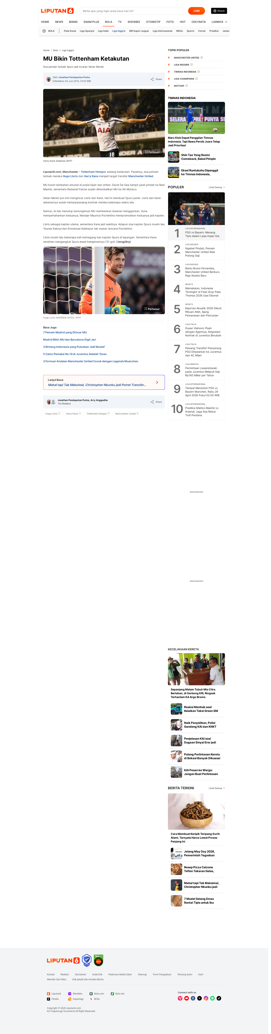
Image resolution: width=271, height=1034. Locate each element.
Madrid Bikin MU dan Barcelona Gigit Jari (69, 339)
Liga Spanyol (87, 30)
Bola (108, 21)
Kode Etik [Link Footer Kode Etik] (97, 974)
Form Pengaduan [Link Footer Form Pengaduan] (162, 974)
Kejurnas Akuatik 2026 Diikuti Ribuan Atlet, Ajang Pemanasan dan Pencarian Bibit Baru (203, 314)
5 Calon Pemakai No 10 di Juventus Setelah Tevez (75, 354)
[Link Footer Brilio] (97, 999)
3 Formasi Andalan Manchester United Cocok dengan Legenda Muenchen (90, 361)
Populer (176, 187)
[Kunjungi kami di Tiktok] (219, 998)
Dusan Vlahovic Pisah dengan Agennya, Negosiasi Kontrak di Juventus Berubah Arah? (203, 333)
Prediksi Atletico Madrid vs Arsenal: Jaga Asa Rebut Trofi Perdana (201, 411)
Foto (170, 21)
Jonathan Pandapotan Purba (74, 77)
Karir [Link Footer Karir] (200, 974)
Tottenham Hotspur (93, 171)
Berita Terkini (181, 788)
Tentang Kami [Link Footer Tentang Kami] (184, 974)
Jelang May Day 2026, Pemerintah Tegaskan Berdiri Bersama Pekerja (201, 855)
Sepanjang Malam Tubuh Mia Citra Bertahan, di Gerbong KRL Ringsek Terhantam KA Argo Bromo (193, 693)
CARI (196, 10)
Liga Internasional (162, 30)
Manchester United (140, 176)
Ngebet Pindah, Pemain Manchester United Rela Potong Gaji (200, 252)
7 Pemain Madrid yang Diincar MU (65, 332)
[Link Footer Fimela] (54, 999)
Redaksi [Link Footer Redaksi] (65, 974)
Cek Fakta (199, 21)
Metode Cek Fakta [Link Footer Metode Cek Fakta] (56, 979)
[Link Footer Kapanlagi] (75, 999)
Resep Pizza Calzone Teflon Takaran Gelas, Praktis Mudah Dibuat (199, 871)
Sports (190, 30)
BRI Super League (139, 30)
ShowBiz (134, 21)
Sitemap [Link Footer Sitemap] (142, 974)
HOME (45, 21)
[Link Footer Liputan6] (63, 960)
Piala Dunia (70, 30)
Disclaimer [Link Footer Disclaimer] (80, 974)
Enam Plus (91, 21)
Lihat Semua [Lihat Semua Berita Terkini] (215, 788)
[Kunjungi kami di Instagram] (206, 998)
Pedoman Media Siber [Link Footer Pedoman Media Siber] (120, 974)
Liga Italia (103, 30)
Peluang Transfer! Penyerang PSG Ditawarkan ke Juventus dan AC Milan (203, 351)
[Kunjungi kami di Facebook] (193, 998)
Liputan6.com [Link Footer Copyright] (73, 1008)
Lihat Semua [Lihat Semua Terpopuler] (215, 187)
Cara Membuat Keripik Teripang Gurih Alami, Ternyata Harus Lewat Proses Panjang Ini (195, 837)
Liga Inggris (119, 30)
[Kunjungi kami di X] (199, 998)
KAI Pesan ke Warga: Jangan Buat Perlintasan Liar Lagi (201, 774)
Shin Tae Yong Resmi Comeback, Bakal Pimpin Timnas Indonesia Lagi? (198, 158)
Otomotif (153, 21)
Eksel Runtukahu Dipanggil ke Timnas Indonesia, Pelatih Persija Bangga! (199, 174)
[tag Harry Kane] (73, 414)
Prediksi (214, 30)
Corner (202, 30)
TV (120, 21)
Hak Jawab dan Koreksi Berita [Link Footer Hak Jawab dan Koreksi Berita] (88, 979)
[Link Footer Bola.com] (97, 993)
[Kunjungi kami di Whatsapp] (212, 998)
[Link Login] (219, 11)
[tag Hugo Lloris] (53, 414)
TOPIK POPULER (178, 50)
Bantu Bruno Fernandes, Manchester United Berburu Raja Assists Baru (202, 272)
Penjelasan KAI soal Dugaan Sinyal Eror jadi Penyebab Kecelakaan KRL (202, 742)
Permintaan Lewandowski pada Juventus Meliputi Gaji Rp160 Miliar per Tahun (202, 371)
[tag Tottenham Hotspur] (98, 414)
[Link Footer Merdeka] (75, 993)
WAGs (179, 30)
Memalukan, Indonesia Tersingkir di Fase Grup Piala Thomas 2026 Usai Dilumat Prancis (203, 294)
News (59, 21)
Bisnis (73, 21)
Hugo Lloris (70, 176)
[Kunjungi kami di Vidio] (180, 998)
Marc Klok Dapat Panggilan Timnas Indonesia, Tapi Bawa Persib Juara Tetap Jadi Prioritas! (194, 141)
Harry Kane (91, 176)
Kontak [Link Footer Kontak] (51, 974)
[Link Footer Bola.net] (118, 993)
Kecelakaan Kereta (183, 649)
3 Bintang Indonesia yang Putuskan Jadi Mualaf (74, 346)
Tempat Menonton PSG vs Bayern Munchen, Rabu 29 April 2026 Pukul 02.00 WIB (202, 391)
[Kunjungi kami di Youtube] (186, 998)
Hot (183, 21)
